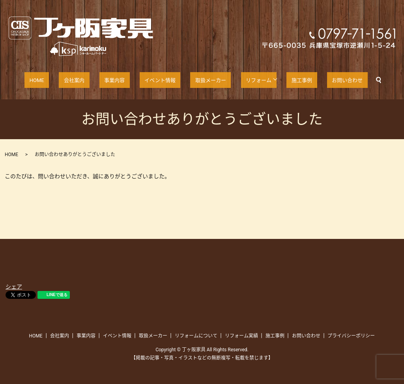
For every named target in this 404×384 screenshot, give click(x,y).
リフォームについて (196, 336)
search (353, 80)
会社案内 (87, 80)
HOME (58, 80)
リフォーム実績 (241, 336)
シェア (14, 286)
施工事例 (286, 80)
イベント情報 (159, 80)
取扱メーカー (204, 80)
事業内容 (120, 80)
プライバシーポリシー (351, 336)
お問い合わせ (325, 80)
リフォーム (245, 80)
